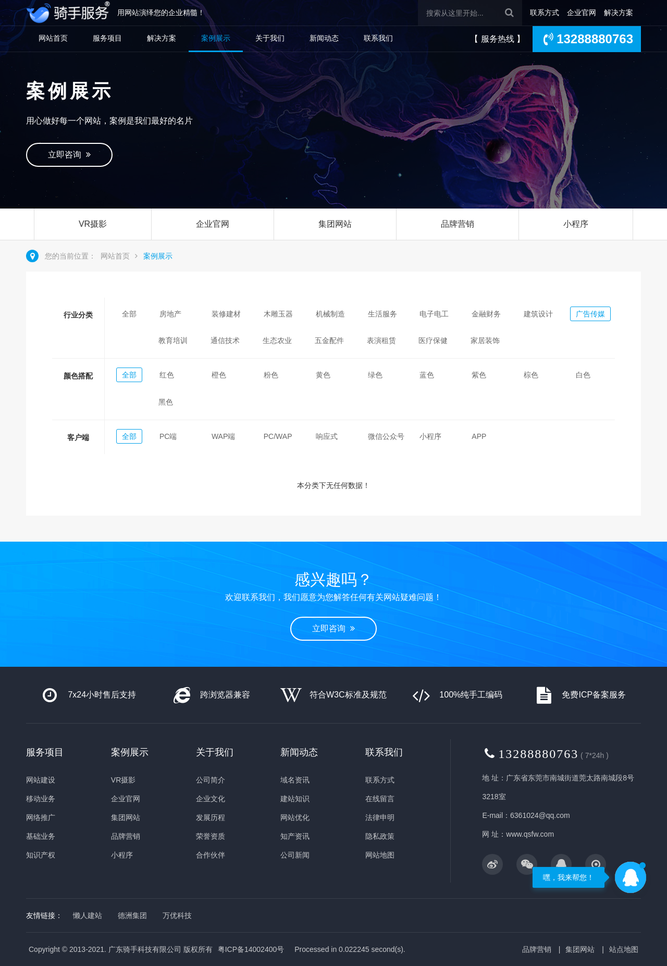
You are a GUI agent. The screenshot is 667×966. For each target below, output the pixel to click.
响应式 (327, 436)
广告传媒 (590, 314)
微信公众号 (386, 436)
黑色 (165, 402)
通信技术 (225, 340)
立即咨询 (69, 154)
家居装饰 (485, 340)
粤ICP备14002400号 (251, 949)
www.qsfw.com (530, 834)
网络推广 (40, 817)
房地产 (170, 314)
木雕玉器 (278, 314)
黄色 (323, 375)
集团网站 (335, 223)
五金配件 (329, 340)
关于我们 (270, 38)
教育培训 (173, 340)
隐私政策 (379, 836)
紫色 (479, 375)
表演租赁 (381, 340)
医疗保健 (433, 340)
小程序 (575, 223)
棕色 (531, 375)
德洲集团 (132, 915)
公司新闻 (295, 855)
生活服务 (382, 314)
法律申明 (379, 817)
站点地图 (623, 949)
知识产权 (40, 855)
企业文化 (210, 798)
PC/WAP (278, 436)
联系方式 (544, 12)
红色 (166, 375)
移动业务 (40, 798)
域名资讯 (295, 780)
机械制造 (330, 314)
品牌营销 (457, 223)
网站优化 (295, 817)
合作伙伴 (210, 855)
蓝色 (426, 375)
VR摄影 (93, 223)
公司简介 (210, 780)
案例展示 (215, 38)
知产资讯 (295, 836)
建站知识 (295, 798)
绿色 (375, 375)
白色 (583, 375)
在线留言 (379, 798)
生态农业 (277, 340)
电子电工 (434, 314)
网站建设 (40, 780)
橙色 (219, 375)
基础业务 (40, 836)
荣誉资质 (210, 836)
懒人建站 (87, 915)
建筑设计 (538, 314)
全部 (129, 314)
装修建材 (226, 314)
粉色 (271, 375)
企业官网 (581, 12)
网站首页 (53, 38)
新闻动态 (324, 38)
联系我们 (378, 38)
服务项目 (107, 38)
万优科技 (177, 915)
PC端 (168, 436)
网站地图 (379, 855)
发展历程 (210, 817)
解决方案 (618, 12)
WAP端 (223, 436)
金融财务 (486, 314)
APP (479, 436)
